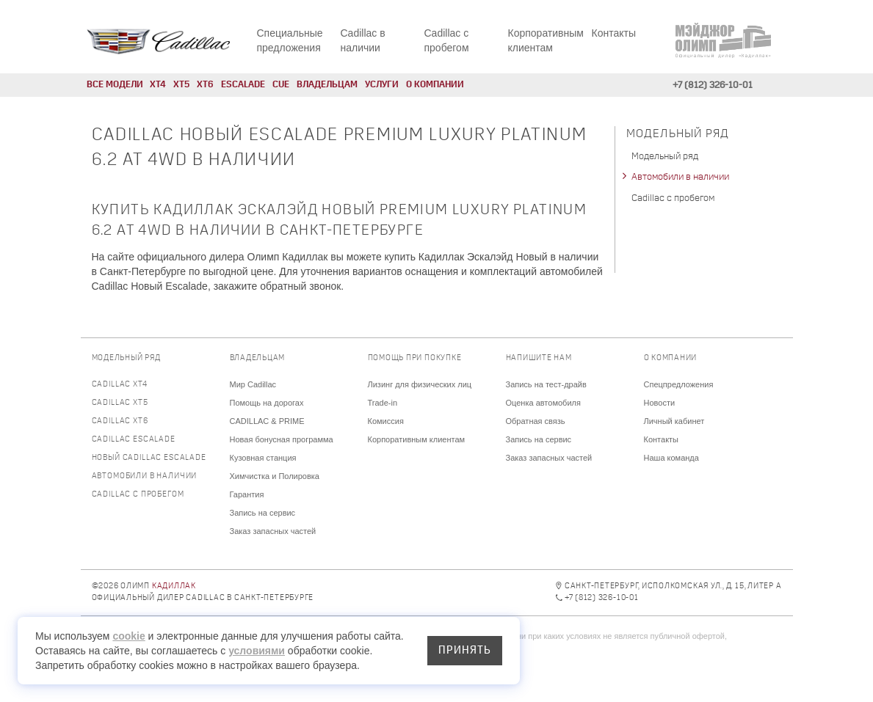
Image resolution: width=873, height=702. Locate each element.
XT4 (158, 84)
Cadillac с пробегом (672, 198)
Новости (659, 402)
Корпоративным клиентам (417, 439)
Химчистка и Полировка (274, 476)
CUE (280, 84)
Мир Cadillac (253, 384)
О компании (435, 84)
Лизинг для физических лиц (420, 384)
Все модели (115, 84)
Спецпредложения (679, 384)
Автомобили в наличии (680, 177)
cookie (128, 636)
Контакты (614, 33)
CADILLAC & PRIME (267, 421)
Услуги (382, 84)
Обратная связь (535, 421)
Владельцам (327, 84)
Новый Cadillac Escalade (149, 458)
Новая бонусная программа (281, 439)
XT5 (181, 84)
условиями (256, 651)
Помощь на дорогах (267, 402)
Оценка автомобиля (543, 402)
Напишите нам (539, 358)
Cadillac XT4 (120, 385)
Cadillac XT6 (120, 421)
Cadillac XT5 (120, 403)
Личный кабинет (674, 421)
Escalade (243, 84)
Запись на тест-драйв (546, 384)
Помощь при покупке (415, 358)
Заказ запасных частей (273, 531)
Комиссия (386, 421)
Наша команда (671, 457)
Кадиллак (174, 586)
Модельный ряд (664, 156)
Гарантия (247, 494)
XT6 (205, 84)
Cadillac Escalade (133, 440)
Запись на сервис (263, 512)
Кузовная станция (263, 457)
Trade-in (383, 402)
